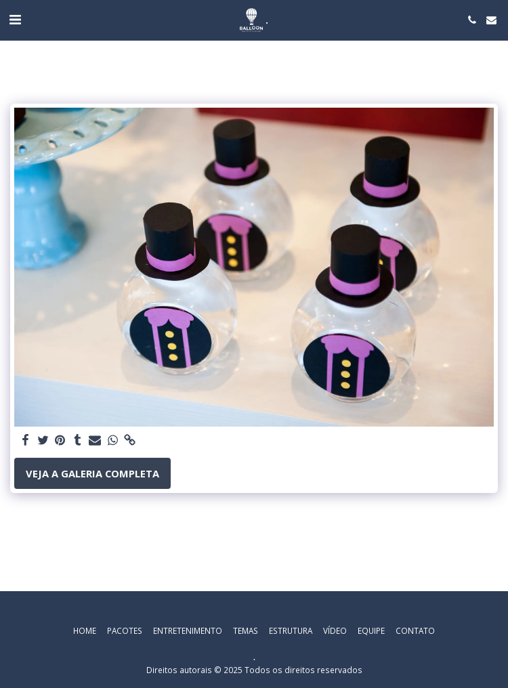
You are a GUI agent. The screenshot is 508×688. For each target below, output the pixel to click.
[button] (14, 19)
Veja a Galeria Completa (92, 473)
